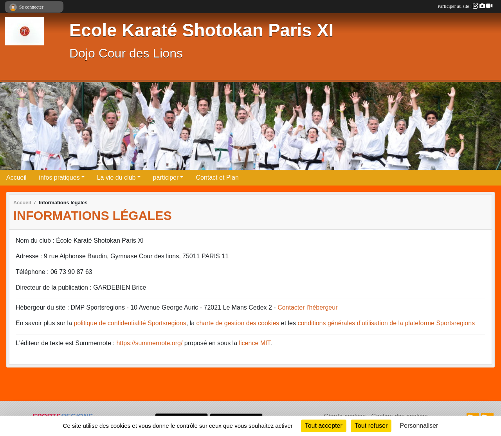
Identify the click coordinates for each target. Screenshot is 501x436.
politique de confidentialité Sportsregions (130, 323)
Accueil (16, 177)
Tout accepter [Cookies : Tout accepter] (323, 425)
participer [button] (166, 177)
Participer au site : (465, 6)
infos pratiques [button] (59, 177)
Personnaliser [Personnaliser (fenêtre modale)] (419, 425)
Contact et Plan (217, 177)
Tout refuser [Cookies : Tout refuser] (371, 425)
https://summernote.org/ (149, 343)
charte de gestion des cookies (237, 323)
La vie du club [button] (116, 177)
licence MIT (254, 343)
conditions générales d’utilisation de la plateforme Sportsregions (386, 323)
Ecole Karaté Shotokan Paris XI (201, 30)
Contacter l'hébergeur (307, 307)
